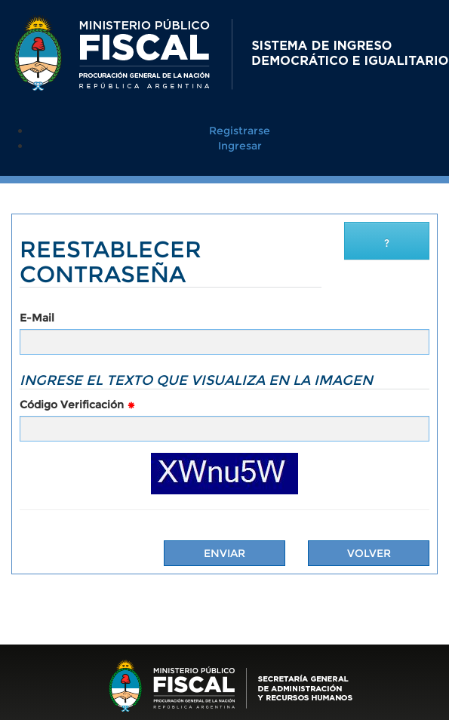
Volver (369, 553)
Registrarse (239, 130)
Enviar (224, 553)
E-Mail (37, 318)
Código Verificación (77, 404)
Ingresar (240, 145)
